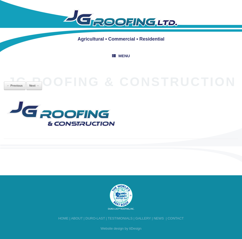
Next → (34, 85)
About (77, 218)
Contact (176, 218)
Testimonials (120, 218)
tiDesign (135, 228)
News (159, 218)
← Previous (15, 85)
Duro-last (95, 218)
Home (63, 218)
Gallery (143, 218)
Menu (121, 56)
